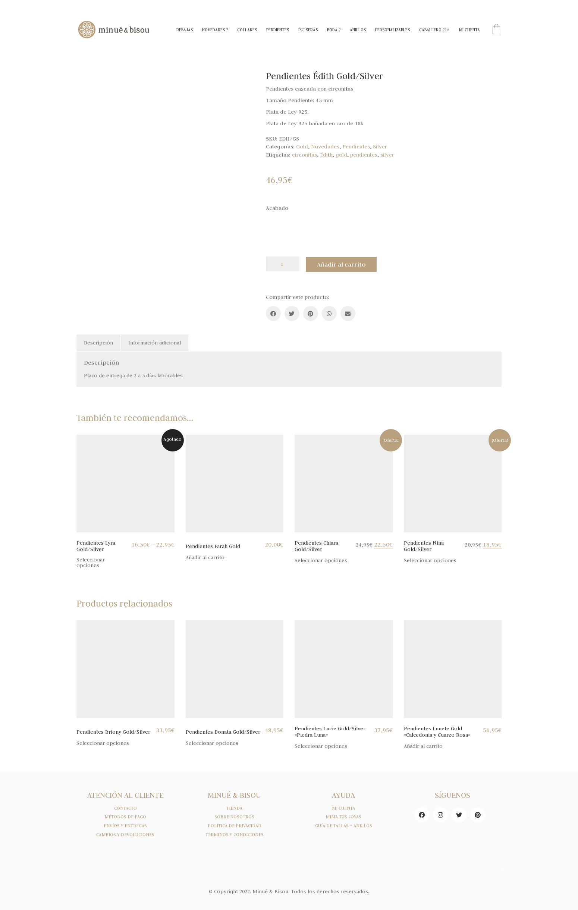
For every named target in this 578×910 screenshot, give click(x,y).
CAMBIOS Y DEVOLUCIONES (125, 834)
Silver (380, 146)
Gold (302, 146)
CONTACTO (125, 807)
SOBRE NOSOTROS (234, 816)
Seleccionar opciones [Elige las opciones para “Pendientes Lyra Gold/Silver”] (90, 562)
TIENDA (234, 807)
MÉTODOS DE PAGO (125, 816)
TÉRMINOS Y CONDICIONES (234, 834)
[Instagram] (440, 814)
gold (341, 154)
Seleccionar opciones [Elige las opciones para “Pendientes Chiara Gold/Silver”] (321, 560)
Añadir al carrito (342, 264)
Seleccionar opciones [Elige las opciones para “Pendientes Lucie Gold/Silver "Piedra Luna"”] (321, 746)
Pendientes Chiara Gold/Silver (316, 545)
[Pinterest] (310, 313)
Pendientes (356, 146)
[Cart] (496, 30)
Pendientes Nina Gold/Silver (424, 545)
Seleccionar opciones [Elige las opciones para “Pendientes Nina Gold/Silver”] (430, 560)
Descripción (98, 342)
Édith (326, 154)
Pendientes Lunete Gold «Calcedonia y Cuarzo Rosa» (437, 731)
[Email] (347, 313)
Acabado (277, 208)
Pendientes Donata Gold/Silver (223, 731)
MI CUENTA (343, 807)
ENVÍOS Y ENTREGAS (125, 825)
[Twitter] (292, 313)
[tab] (98, 342)
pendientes (363, 154)
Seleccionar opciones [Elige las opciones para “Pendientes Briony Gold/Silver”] (102, 743)
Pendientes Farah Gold (213, 546)
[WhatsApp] (329, 313)
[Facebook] (273, 313)
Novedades (325, 146)
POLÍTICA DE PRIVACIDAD (234, 825)
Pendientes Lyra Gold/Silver (95, 545)
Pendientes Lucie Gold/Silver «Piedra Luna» (330, 731)
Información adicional (154, 342)
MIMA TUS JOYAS (343, 816)
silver (387, 154)
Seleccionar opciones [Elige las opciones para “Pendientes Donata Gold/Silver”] (212, 743)
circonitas (304, 154)
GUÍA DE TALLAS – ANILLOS (343, 825)
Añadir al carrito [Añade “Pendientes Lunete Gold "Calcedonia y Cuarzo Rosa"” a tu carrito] (423, 746)
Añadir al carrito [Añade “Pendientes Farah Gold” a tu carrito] (205, 557)
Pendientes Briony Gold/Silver (113, 731)
